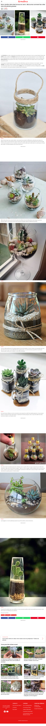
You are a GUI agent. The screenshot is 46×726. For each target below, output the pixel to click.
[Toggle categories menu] (1, 1)
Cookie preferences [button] (38, 708)
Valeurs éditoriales (27, 709)
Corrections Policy (27, 707)
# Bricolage (13, 615)
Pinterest (2, 138)
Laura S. (6, 8)
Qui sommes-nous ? (17, 705)
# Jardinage (7, 615)
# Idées (2, 615)
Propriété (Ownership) (27, 711)
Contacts (15, 707)
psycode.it (15, 709)
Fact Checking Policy (27, 705)
